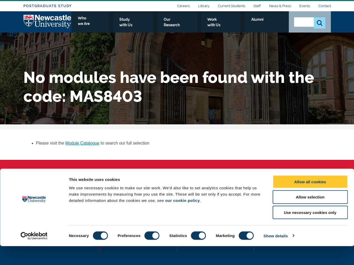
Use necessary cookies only (310, 231)
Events (304, 6)
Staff (257, 6)
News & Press (280, 6)
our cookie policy (182, 219)
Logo (47, 24)
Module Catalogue (82, 143)
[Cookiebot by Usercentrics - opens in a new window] (34, 255)
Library (203, 6)
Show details (276, 254)
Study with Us (172, 25)
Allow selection (310, 216)
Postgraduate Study (47, 6)
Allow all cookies (310, 200)
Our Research (208, 25)
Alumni (273, 25)
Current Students (231, 6)
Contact (325, 6)
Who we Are (136, 25)
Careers (183, 6)
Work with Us (244, 25)
